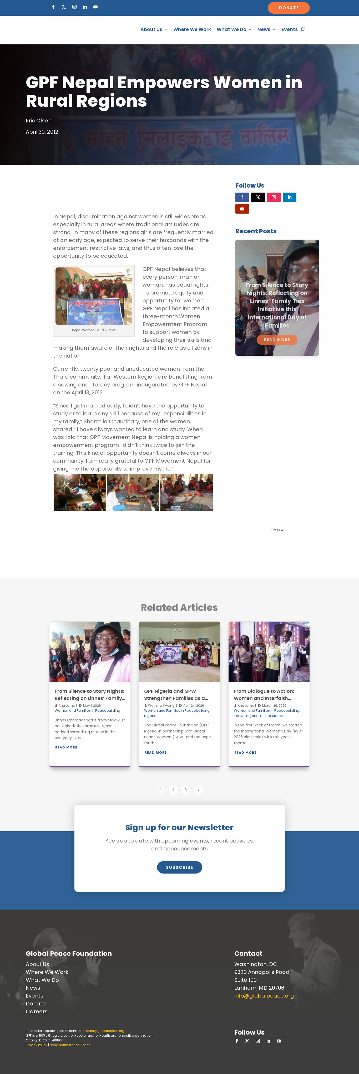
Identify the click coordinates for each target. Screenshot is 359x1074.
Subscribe (179, 867)
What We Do (231, 29)
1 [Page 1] (160, 790)
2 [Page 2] (173, 790)
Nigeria (150, 715)
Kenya (239, 715)
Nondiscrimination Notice (70, 1045)
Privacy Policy (36, 1045)
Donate (289, 8)
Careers (37, 1011)
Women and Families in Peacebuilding (87, 710)
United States (271, 715)
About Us (151, 29)
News (263, 29)
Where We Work (192, 29)
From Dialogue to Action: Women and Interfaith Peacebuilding (264, 698)
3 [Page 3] (186, 790)
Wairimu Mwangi (161, 705)
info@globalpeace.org (264, 995)
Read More (66, 747)
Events (289, 29)
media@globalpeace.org (103, 1031)
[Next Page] (198, 790)
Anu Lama (66, 705)
